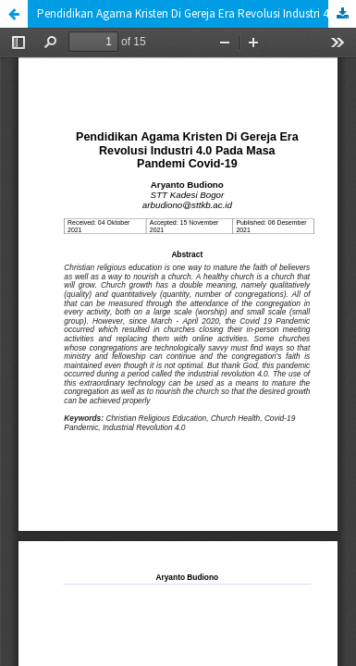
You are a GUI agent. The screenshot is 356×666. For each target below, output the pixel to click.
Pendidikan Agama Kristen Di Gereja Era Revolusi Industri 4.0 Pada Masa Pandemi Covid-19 (196, 13)
